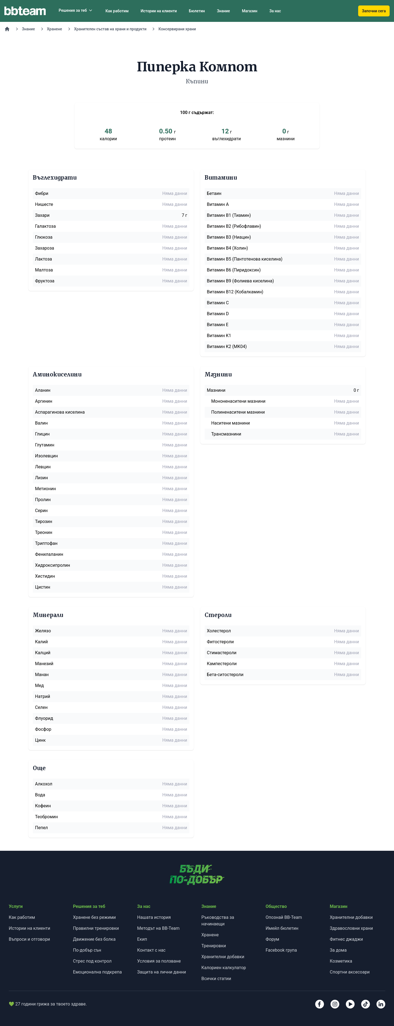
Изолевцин (46, 455)
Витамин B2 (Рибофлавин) (234, 226)
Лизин (41, 477)
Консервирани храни (177, 29)
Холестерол (219, 630)
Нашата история (154, 917)
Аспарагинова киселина (60, 412)
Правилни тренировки (96, 928)
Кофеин (43, 805)
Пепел (41, 827)
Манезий (44, 663)
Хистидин (45, 576)
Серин (41, 510)
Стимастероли (221, 652)
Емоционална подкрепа (97, 972)
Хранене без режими (94, 917)
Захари (42, 215)
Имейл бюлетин (282, 928)
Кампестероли (222, 663)
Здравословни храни (351, 928)
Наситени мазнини (230, 423)
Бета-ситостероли (225, 674)
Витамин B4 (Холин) (227, 248)
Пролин (43, 499)
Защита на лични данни (161, 972)
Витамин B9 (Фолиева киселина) (240, 280)
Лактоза (43, 259)
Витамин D (218, 313)
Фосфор (43, 729)
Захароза (44, 248)
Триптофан (46, 543)
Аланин (42, 390)
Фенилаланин (49, 554)
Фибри (41, 193)
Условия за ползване (159, 961)
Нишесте (44, 204)
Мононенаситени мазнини (238, 401)
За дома (338, 950)
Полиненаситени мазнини (238, 412)
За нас (275, 11)
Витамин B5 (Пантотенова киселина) (244, 259)
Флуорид (44, 718)
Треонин (43, 532)
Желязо (43, 630)
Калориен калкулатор (223, 967)
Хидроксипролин (52, 565)
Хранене (54, 29)
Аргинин (43, 401)
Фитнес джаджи (346, 939)
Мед (39, 685)
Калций (42, 652)
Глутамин (44, 445)
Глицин (42, 434)
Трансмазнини (226, 434)
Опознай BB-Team (284, 917)
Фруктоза (44, 280)
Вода (40, 794)
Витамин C (218, 302)
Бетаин (214, 193)
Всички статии (216, 978)
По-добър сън (87, 950)
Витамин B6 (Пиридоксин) (234, 270)
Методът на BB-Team (158, 928)
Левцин (43, 466)
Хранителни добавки (222, 956)
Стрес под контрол (92, 961)
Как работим (117, 11)
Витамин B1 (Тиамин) (229, 215)
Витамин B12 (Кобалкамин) (235, 291)
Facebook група (281, 950)
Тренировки (213, 945)
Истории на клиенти (159, 11)
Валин (41, 423)
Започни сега (374, 11)
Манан (42, 674)
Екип (142, 939)
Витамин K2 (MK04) (227, 346)
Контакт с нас (151, 950)
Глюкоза (44, 237)
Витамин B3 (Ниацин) (229, 237)
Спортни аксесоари (350, 972)
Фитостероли (220, 641)
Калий (41, 641)
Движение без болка (94, 939)
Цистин (42, 587)
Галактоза (45, 226)
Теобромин (46, 816)
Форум (272, 939)
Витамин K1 (219, 335)
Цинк (40, 740)
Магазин (249, 11)
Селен (41, 707)
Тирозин (43, 521)
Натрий (42, 696)
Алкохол (43, 784)
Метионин (45, 488)
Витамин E (217, 324)
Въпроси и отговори (29, 939)
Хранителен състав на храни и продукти (110, 29)
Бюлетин (197, 11)
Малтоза (44, 270)
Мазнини (216, 390)
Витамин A (218, 204)
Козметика (341, 961)
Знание (223, 11)
